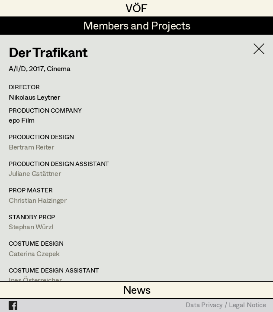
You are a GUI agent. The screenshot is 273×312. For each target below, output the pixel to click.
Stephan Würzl (31, 226)
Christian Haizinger (37, 200)
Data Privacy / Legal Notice (226, 305)
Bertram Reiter (31, 146)
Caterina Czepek (34, 253)
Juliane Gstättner (35, 173)
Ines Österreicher (35, 279)
